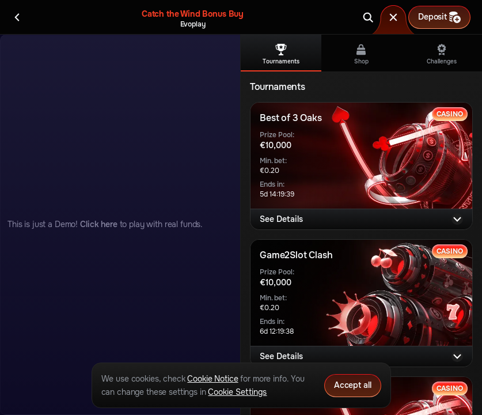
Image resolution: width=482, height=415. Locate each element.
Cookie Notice (212, 378)
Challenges (442, 54)
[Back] (17, 17)
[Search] (368, 17)
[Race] (393, 17)
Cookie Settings (237, 392)
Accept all (352, 385)
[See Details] (457, 219)
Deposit (439, 17)
